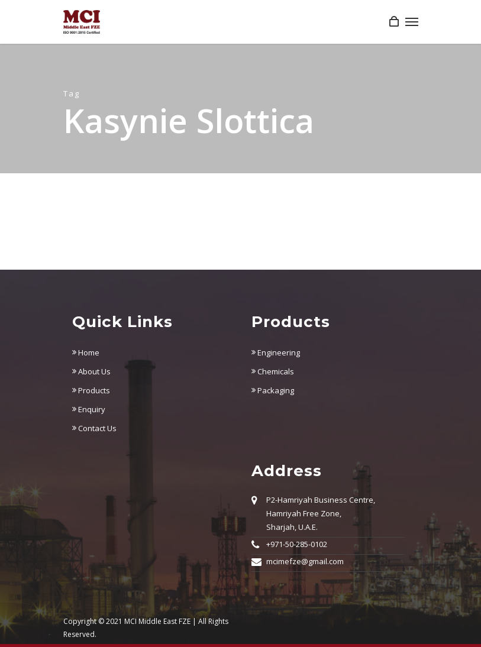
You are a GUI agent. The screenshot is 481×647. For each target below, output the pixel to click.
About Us (91, 371)
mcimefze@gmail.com (305, 561)
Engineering (275, 352)
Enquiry (88, 409)
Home (85, 352)
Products (91, 390)
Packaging (272, 390)
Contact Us (94, 428)
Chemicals (272, 371)
